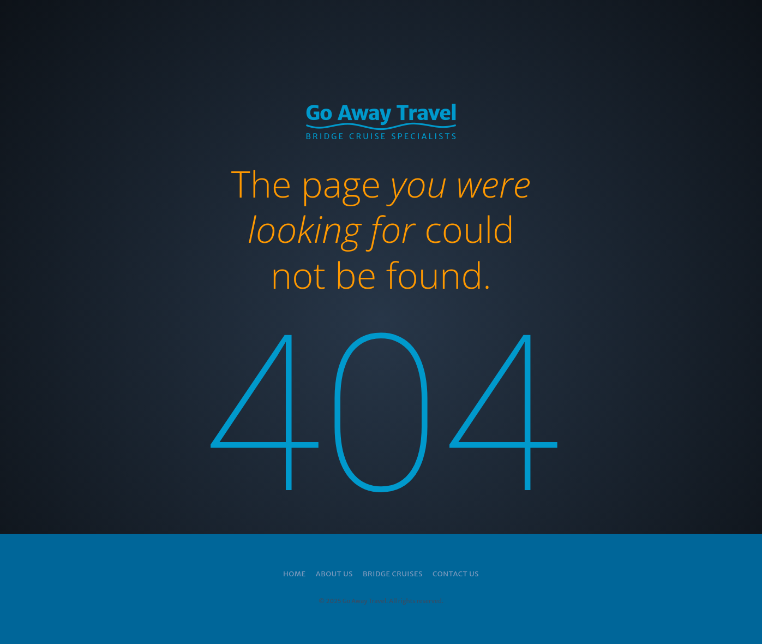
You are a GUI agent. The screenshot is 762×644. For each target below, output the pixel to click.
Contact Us (456, 574)
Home (294, 574)
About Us (334, 574)
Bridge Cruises (393, 574)
